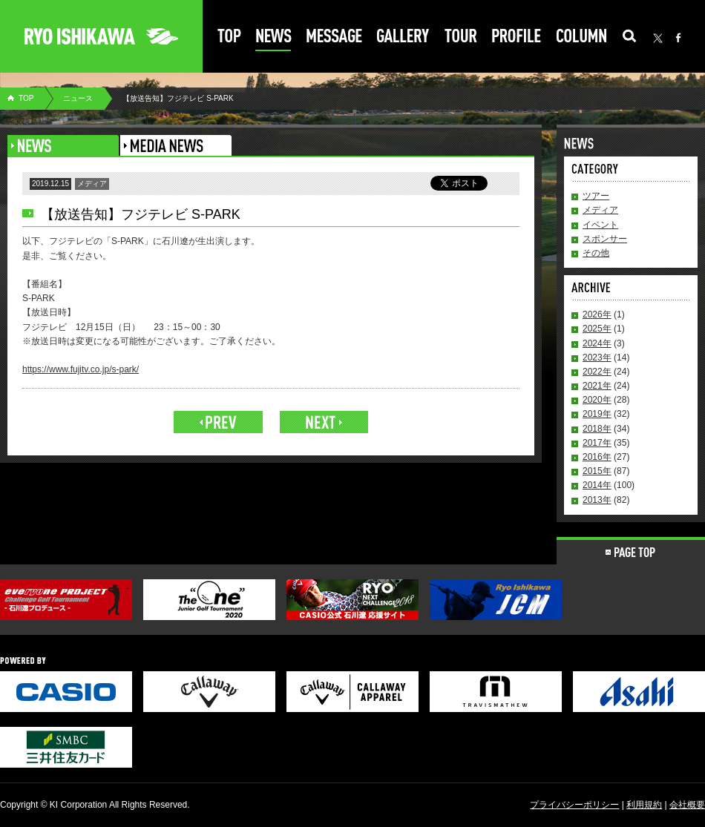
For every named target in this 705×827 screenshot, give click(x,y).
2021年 (597, 385)
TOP (26, 98)
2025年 (597, 328)
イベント (600, 225)
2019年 (597, 414)
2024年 (597, 343)
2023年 (597, 357)
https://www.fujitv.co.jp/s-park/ (80, 369)
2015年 (597, 471)
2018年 (597, 429)
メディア (600, 210)
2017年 (597, 443)
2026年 (597, 314)
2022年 (597, 371)
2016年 (597, 457)
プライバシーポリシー (574, 805)
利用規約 (644, 805)
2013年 (597, 500)
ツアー (596, 196)
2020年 (597, 400)
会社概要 (687, 805)
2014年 (597, 485)
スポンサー (605, 239)
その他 (596, 253)
